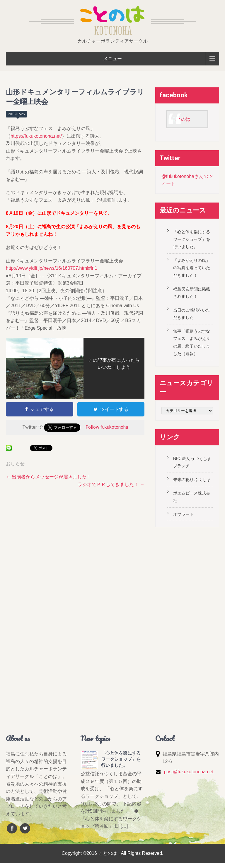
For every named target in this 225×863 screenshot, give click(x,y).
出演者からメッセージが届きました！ (48, 476)
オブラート (183, 514)
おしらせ (15, 463)
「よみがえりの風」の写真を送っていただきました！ (191, 268)
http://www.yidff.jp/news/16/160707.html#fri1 (51, 268)
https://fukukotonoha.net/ (36, 136)
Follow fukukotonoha (107, 427)
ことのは (181, 119)
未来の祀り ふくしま (192, 479)
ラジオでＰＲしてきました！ (111, 484)
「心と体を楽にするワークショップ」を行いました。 (191, 239)
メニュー (112, 58)
